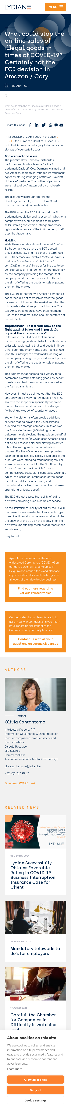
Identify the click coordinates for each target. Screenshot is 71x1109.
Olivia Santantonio (25, 722)
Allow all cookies (35, 1080)
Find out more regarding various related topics (35, 591)
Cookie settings (36, 1100)
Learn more (14, 1069)
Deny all (35, 1090)
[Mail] (61, 125)
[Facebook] (29, 125)
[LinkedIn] (36, 125)
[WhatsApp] (51, 125)
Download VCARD (20, 783)
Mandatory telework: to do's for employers (35, 951)
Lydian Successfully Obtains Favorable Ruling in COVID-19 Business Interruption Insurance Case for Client (32, 875)
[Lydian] (18, 7)
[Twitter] (44, 125)
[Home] (6, 95)
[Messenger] (56, 125)
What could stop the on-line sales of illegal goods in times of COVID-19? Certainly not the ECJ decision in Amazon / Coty (34, 110)
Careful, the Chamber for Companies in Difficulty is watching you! (33, 1022)
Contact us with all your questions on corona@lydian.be (35, 641)
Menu (56, 7)
